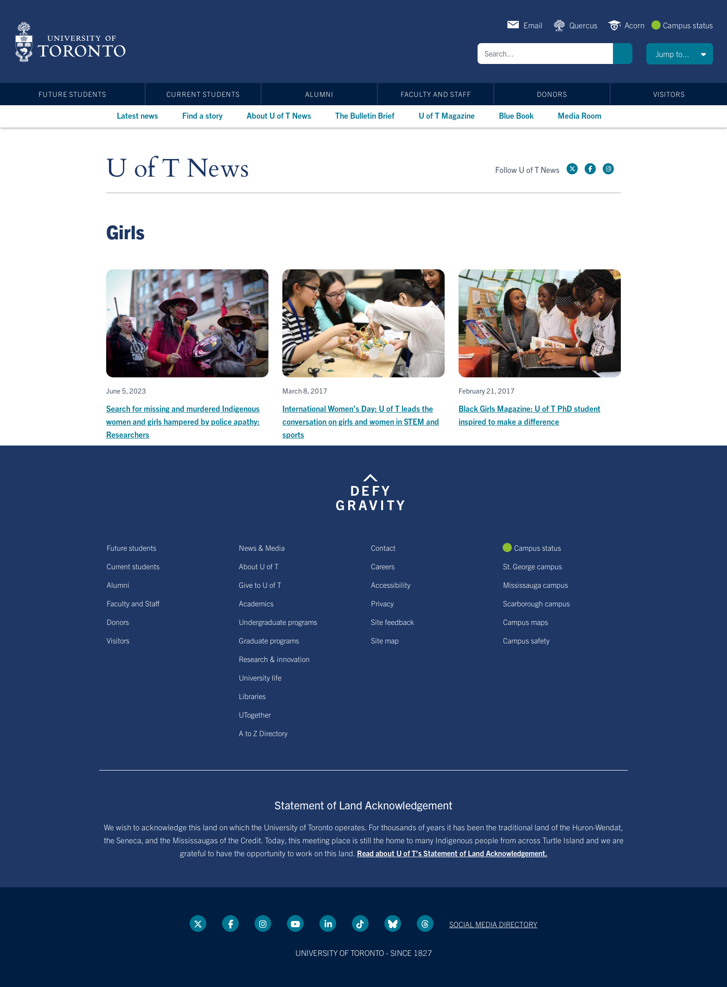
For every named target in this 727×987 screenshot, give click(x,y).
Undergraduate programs (278, 621)
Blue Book (516, 115)
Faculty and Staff (436, 93)
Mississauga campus (535, 584)
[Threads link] (425, 923)
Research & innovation (274, 658)
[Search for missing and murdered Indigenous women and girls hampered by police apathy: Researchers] (187, 355)
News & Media (262, 547)
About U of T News (279, 115)
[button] (679, 53)
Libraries (252, 695)
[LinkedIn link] (327, 923)
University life (260, 677)
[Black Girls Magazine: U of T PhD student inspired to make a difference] (540, 348)
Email (532, 25)
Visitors (669, 93)
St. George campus (532, 566)
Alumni (319, 93)
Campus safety (526, 640)
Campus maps (525, 621)
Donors (552, 93)
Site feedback (392, 621)
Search (622, 53)
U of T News (177, 169)
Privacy (382, 603)
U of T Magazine (447, 115)
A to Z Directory (263, 733)
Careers (383, 566)
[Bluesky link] (392, 923)
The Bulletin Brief (365, 115)
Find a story (202, 115)
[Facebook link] (590, 168)
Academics (256, 603)
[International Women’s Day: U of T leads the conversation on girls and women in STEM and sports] (363, 355)
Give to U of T (260, 584)
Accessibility (390, 584)
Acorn (634, 25)
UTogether (255, 714)
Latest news (137, 115)
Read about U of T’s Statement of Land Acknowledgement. (452, 853)
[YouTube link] (295, 923)
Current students (203, 93)
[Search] (545, 53)
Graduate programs (269, 640)
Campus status (688, 25)
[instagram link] (608, 168)
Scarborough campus (536, 603)
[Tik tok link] (360, 923)
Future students (72, 93)
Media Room (579, 115)
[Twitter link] (572, 168)
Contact (383, 547)
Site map (385, 640)
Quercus (583, 25)
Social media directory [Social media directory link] (493, 924)
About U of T (259, 566)
